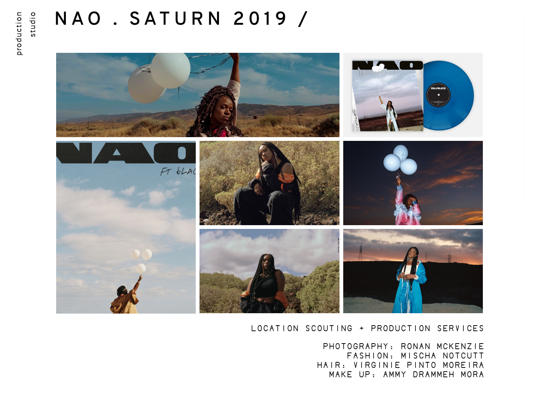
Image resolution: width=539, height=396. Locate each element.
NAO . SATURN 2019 (172, 20)
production (18, 33)
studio (32, 24)
